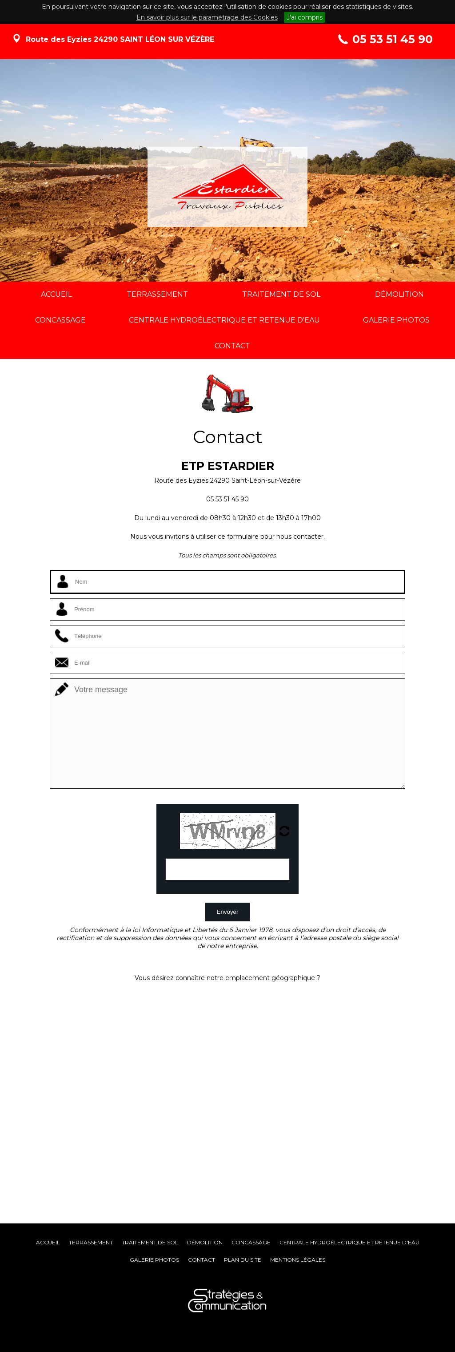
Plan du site (242, 1259)
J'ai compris (305, 17)
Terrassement (91, 1242)
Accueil (48, 1242)
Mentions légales (297, 1259)
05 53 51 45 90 (392, 39)
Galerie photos (154, 1259)
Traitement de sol (150, 1242)
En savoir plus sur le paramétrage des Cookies (207, 17)
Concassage (251, 1242)
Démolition (205, 1242)
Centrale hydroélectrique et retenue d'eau (349, 1242)
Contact (201, 1259)
